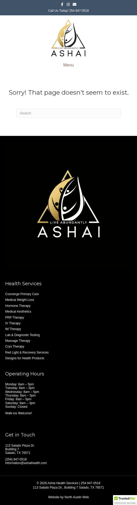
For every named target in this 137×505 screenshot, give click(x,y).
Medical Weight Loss (19, 300)
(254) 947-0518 (16, 459)
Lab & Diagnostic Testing (22, 335)
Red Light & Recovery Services (27, 352)
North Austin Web (77, 497)
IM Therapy (13, 329)
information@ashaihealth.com (26, 463)
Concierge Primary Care (22, 294)
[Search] (68, 113)
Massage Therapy (17, 341)
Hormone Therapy (18, 306)
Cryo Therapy (14, 346)
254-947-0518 (79, 11)
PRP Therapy (14, 317)
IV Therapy (12, 323)
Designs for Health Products (24, 358)
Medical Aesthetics (18, 311)
